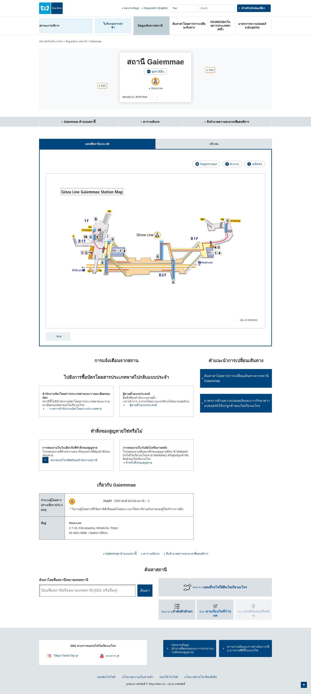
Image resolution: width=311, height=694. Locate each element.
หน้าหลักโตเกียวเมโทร (51, 41)
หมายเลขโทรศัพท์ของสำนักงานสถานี (73, 460)
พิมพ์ (59, 336)
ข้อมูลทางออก (208, 164)
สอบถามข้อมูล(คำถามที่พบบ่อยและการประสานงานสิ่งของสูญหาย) (192, 648)
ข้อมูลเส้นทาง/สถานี (76, 41)
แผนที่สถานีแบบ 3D (74, 142)
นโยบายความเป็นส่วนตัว (137, 677)
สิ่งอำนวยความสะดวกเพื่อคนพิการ (228, 121)
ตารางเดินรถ (151, 121)
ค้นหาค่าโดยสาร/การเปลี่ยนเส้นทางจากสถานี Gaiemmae (236, 378)
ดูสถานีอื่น (158, 71)
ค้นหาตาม (177, 611)
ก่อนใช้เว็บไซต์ (168, 677)
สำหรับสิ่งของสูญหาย (139, 462)
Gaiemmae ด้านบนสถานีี (80, 121)
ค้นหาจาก (220, 587)
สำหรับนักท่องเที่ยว (253, 8)
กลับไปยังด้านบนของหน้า (304, 685)
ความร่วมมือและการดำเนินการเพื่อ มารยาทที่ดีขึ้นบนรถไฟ (248, 648)
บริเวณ (187, 142)
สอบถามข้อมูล (131, 8)
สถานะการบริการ (49, 25)
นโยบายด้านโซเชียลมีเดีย (200, 677)
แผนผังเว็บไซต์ (106, 677)
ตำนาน (234, 164)
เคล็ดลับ (257, 164)
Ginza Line (157, 88)
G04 (211, 70)
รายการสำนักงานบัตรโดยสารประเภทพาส (75, 408)
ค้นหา (215, 613)
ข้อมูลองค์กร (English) (156, 8)
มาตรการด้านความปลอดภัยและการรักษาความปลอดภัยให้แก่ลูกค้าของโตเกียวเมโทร (237, 403)
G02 (103, 85)
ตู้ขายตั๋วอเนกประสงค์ (143, 405)
